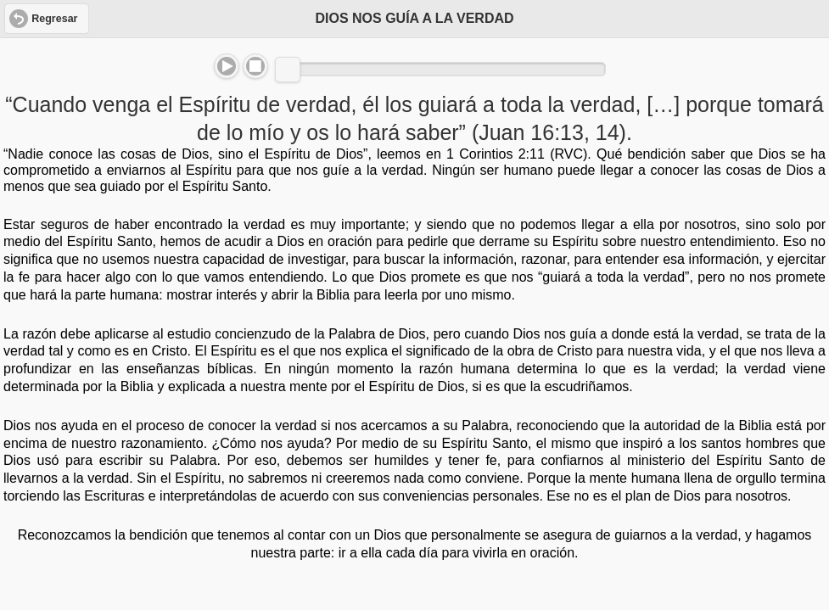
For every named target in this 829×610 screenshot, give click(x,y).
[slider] (287, 69)
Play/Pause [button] (226, 66)
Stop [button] (255, 66)
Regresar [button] (54, 19)
